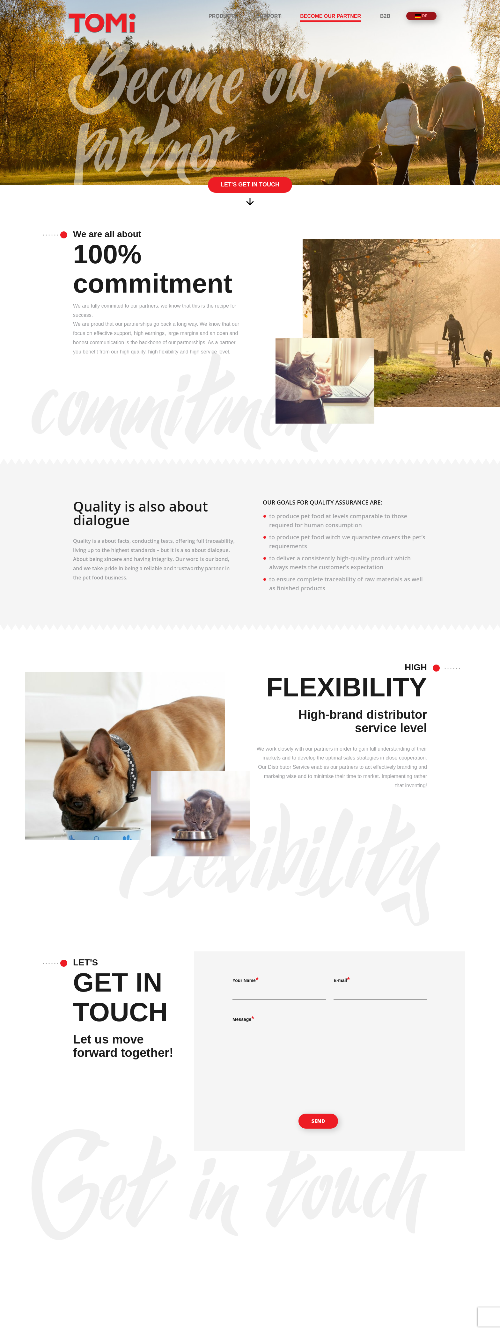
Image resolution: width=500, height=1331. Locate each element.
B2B (385, 16)
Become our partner (330, 16)
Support (268, 16)
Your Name (244, 980)
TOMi (102, 23)
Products (223, 16)
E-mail (340, 980)
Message (241, 1019)
